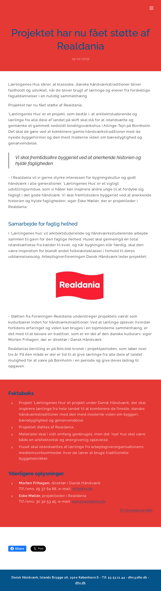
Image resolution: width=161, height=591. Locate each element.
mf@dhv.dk (82, 489)
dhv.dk (80, 583)
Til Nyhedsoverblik (136, 510)
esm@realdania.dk (89, 501)
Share (17, 548)
